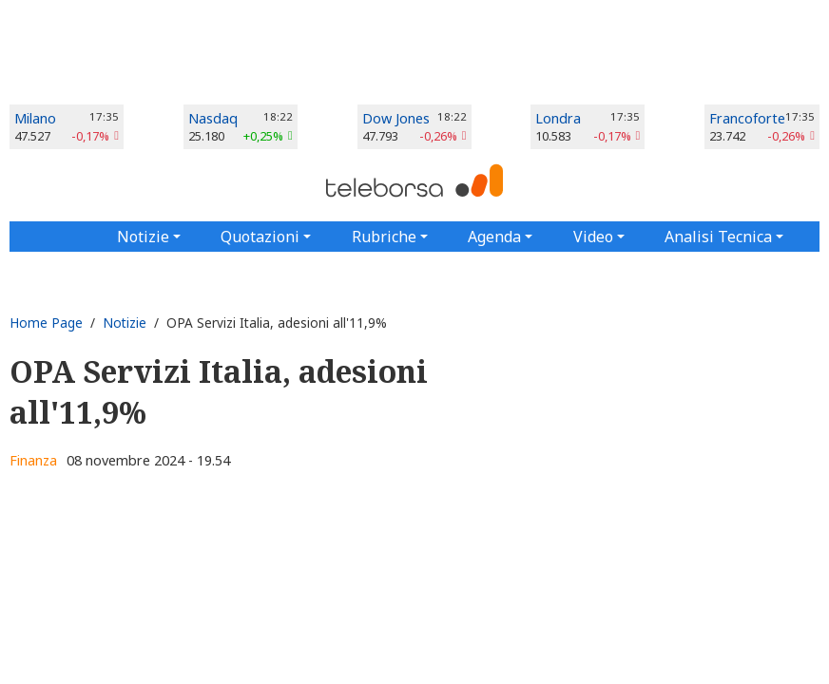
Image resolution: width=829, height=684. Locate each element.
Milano (35, 118)
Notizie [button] (143, 236)
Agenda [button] (494, 236)
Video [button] (593, 236)
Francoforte (747, 118)
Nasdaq (213, 118)
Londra (558, 118)
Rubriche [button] (384, 236)
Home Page (46, 323)
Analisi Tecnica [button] (718, 236)
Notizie (124, 323)
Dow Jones (396, 118)
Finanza (33, 460)
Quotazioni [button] (260, 236)
